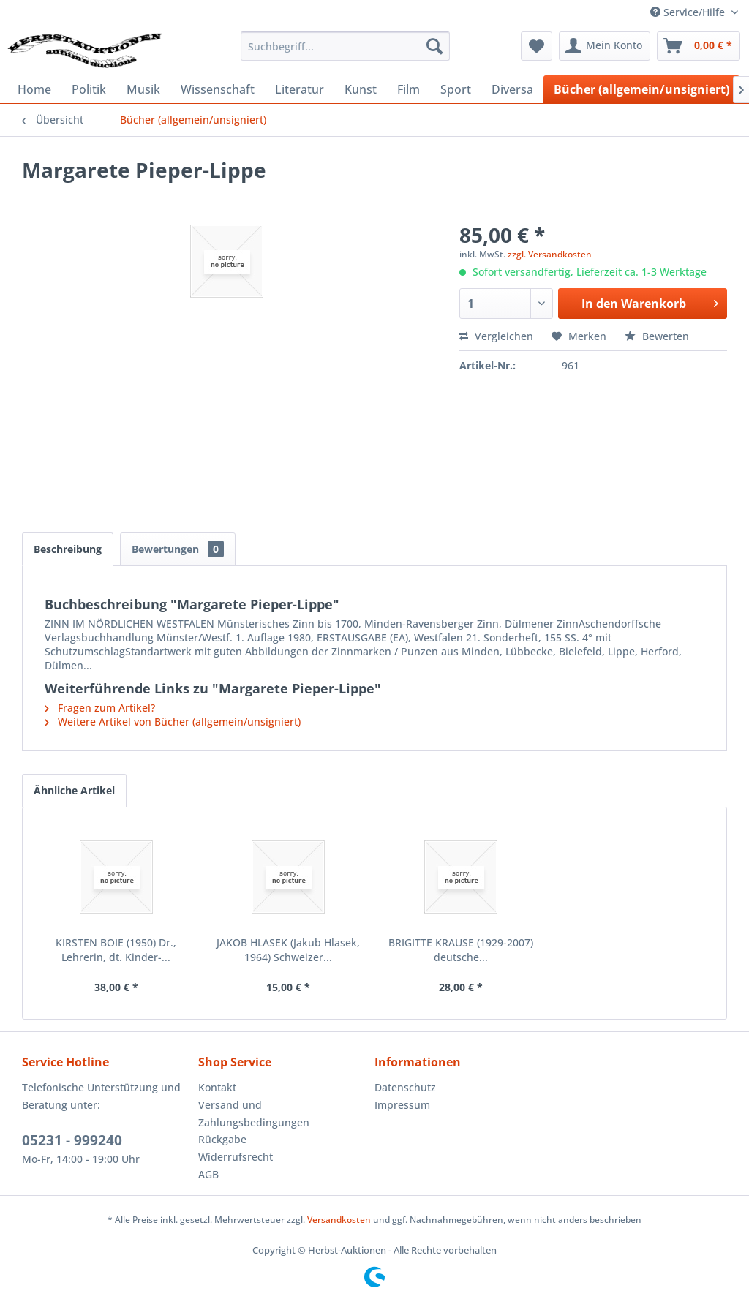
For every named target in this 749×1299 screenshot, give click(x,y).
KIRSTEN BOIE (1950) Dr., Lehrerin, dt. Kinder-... (116, 949)
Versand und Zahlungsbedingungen (253, 1113)
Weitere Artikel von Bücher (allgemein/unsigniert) (173, 721)
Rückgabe (222, 1139)
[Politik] (88, 89)
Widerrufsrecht (235, 1157)
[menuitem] (346, 46)
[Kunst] (360, 89)
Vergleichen (496, 336)
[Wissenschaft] (217, 89)
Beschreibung (68, 549)
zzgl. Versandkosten (550, 254)
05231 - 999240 (72, 1140)
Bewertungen (178, 549)
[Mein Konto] (604, 46)
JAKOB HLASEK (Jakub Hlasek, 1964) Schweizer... (288, 949)
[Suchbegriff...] (346, 46)
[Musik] (143, 89)
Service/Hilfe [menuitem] (689, 12)
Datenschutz (405, 1087)
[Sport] (455, 89)
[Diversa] (512, 89)
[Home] (34, 89)
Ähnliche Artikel (74, 790)
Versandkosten (339, 1219)
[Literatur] (299, 89)
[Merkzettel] (536, 46)
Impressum (402, 1105)
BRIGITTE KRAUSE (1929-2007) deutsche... (460, 949)
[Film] (408, 89)
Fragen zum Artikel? (100, 708)
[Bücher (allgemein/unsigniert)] (641, 89)
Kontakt (217, 1087)
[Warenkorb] (698, 46)
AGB (208, 1174)
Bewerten (657, 336)
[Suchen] (434, 46)
